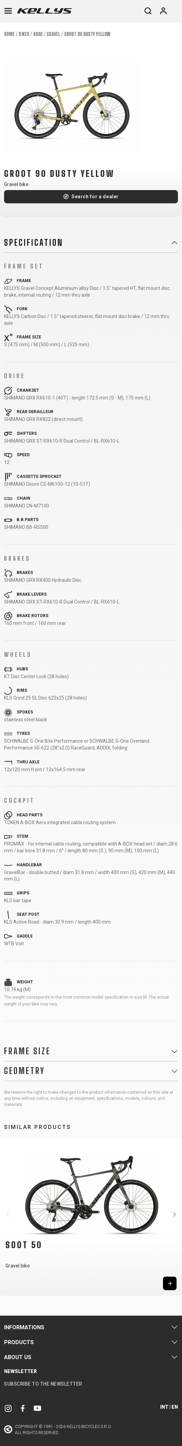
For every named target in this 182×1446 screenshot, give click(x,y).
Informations (24, 1327)
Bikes (24, 34)
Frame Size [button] (27, 1051)
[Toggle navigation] (8, 11)
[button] (7, 1214)
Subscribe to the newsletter (43, 1384)
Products (19, 1342)
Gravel (53, 34)
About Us (17, 1357)
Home (9, 34)
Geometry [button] (24, 1071)
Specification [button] (33, 242)
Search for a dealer (95, 196)
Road (38, 34)
